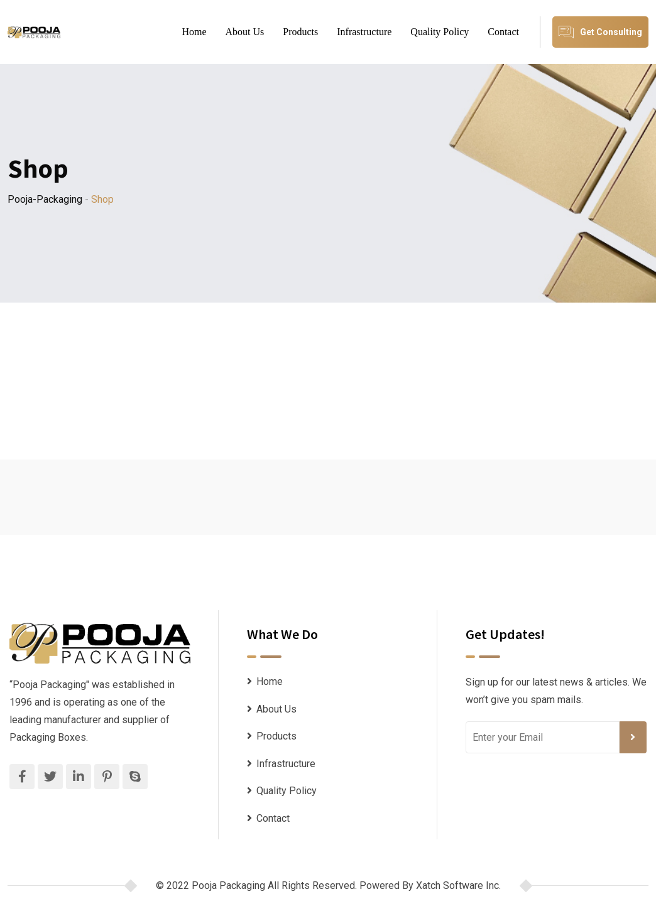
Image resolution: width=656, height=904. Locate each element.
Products (300, 31)
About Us (245, 31)
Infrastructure (364, 31)
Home (194, 31)
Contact (503, 31)
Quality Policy (439, 31)
